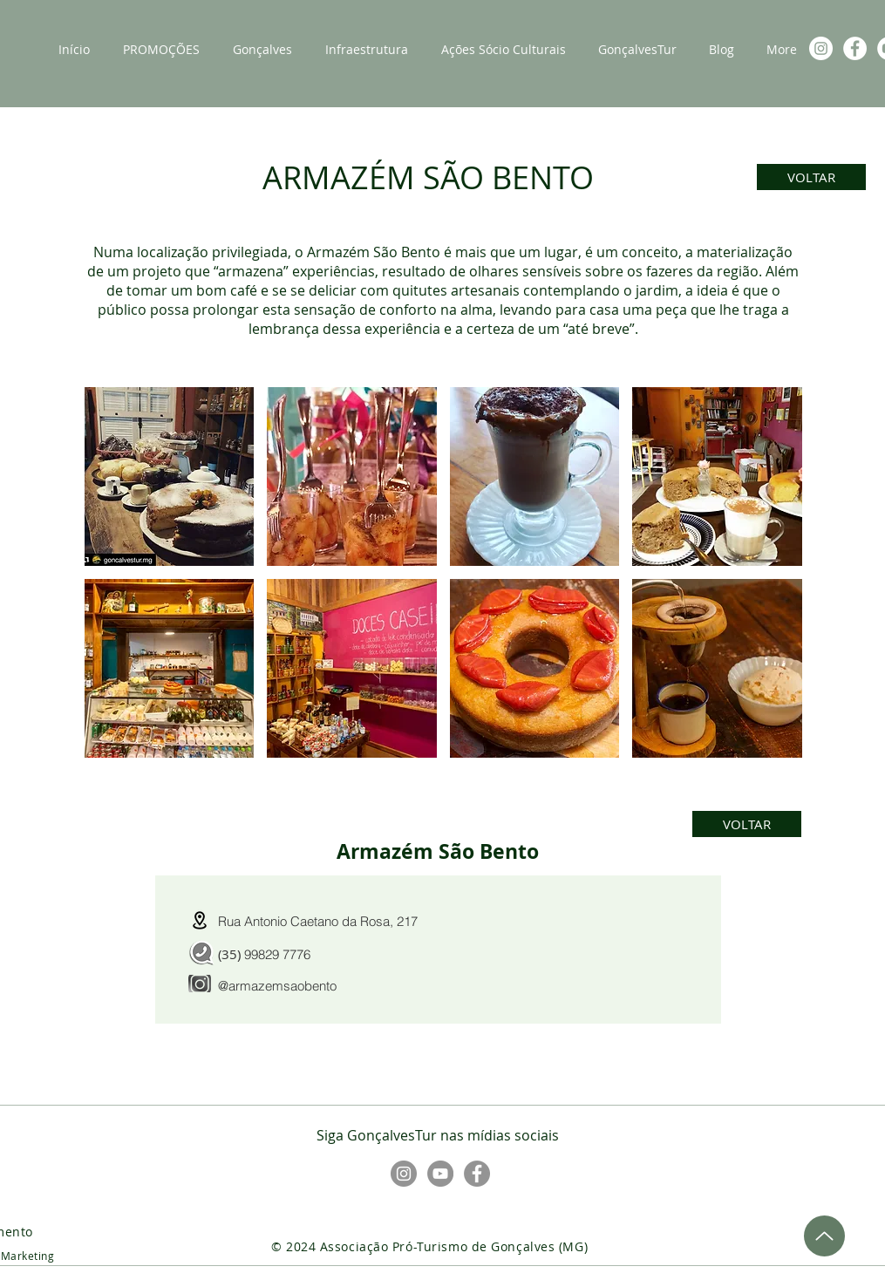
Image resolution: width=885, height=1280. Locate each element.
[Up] (824, 1235)
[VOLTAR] (811, 177)
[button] (170, 476)
